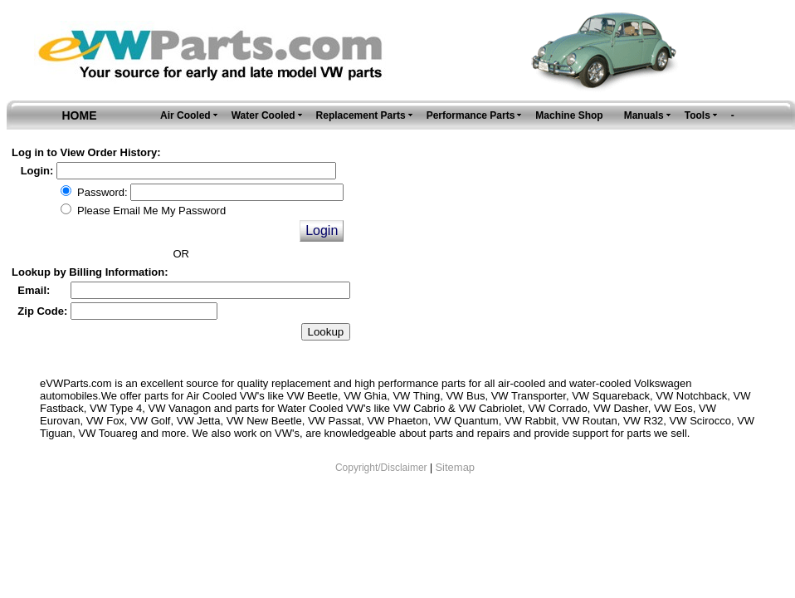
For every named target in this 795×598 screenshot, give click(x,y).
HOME (79, 115)
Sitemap (455, 467)
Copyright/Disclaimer (381, 467)
